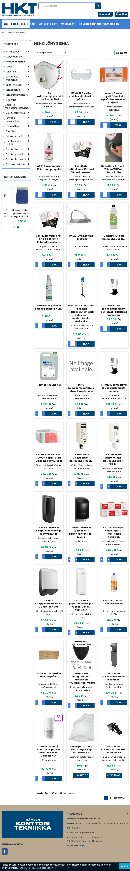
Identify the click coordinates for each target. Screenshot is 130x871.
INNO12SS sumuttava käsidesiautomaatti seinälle (114, 388)
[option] (16, 203)
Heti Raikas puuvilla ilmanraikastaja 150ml (48, 307)
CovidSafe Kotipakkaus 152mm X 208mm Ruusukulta (81, 169)
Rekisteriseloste (56, 867)
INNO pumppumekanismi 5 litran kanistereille (81, 388)
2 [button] (18, 227)
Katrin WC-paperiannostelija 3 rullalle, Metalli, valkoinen (81, 605)
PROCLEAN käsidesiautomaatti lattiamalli (113, 676)
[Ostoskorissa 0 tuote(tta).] (121, 14)
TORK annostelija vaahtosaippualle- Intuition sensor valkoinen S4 (48, 751)
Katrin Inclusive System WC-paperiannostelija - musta (81, 532)
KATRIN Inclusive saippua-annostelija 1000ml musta (48, 530)
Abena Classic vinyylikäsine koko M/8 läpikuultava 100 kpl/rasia (113, 98)
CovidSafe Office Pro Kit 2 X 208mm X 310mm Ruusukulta (49, 239)
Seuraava (120, 798)
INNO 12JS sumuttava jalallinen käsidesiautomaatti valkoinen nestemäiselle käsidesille (81, 313)
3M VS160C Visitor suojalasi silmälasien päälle (81, 96)
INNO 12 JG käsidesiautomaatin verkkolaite (113, 749)
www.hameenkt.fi (75, 845)
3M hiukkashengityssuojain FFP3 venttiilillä (50, 96)
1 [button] (14, 227)
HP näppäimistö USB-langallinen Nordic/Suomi (16, 213)
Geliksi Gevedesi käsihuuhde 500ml (113, 237)
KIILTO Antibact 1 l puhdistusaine (113, 602)
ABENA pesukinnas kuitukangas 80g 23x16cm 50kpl (81, 749)
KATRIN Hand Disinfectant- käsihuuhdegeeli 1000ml (113, 459)
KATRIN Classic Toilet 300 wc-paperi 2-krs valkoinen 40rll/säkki (49, 457)
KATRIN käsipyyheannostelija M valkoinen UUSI (48, 603)
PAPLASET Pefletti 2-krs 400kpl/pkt (48, 675)
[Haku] (69, 5)
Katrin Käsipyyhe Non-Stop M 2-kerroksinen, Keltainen (113, 532)
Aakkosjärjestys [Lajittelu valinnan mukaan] (44, 52)
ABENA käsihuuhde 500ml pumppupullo (48, 167)
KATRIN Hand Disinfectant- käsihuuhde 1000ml (81, 457)
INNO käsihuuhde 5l (49, 384)
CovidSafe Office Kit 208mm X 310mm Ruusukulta (113, 169)
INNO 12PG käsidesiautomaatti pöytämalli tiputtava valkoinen (114, 310)
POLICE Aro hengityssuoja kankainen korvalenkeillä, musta (81, 678)
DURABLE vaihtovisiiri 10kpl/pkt (81, 237)
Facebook (5, 851)
